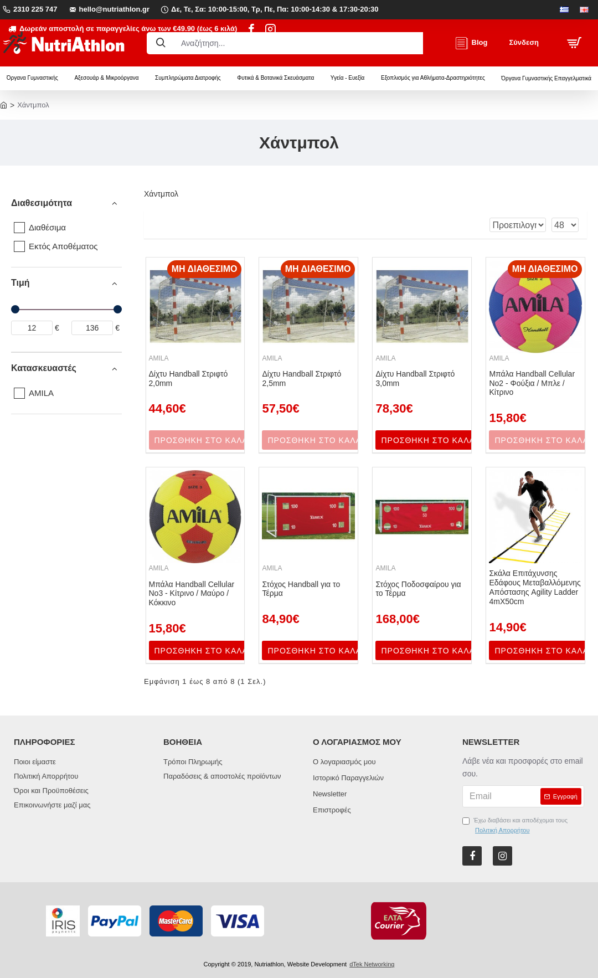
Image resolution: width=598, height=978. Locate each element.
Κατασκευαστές (43, 368)
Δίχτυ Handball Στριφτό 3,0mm (415, 378)
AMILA (159, 358)
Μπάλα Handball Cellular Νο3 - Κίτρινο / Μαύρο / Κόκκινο (192, 594)
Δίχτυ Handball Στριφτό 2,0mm (188, 378)
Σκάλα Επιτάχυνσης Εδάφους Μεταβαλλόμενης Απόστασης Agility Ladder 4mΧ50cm (534, 587)
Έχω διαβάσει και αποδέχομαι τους (515, 826)
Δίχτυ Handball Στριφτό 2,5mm (301, 378)
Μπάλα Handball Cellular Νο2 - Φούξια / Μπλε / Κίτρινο (532, 383)
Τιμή (20, 282)
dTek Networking (371, 964)
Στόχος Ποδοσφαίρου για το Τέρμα (418, 589)
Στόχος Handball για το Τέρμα (301, 589)
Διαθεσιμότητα (41, 203)
